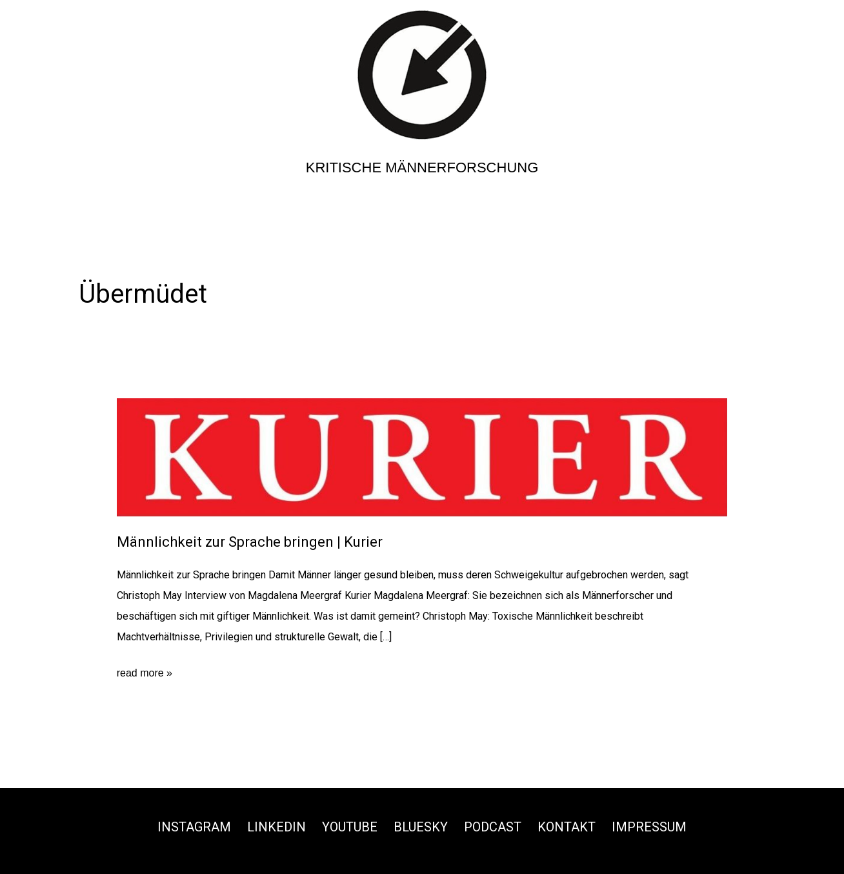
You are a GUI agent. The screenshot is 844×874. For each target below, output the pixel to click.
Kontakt (567, 827)
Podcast (492, 827)
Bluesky (421, 827)
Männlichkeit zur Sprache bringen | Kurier (250, 542)
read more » (144, 673)
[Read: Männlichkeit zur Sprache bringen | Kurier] (422, 457)
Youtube (349, 827)
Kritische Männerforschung (422, 167)
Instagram (194, 827)
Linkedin (276, 827)
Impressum (649, 827)
